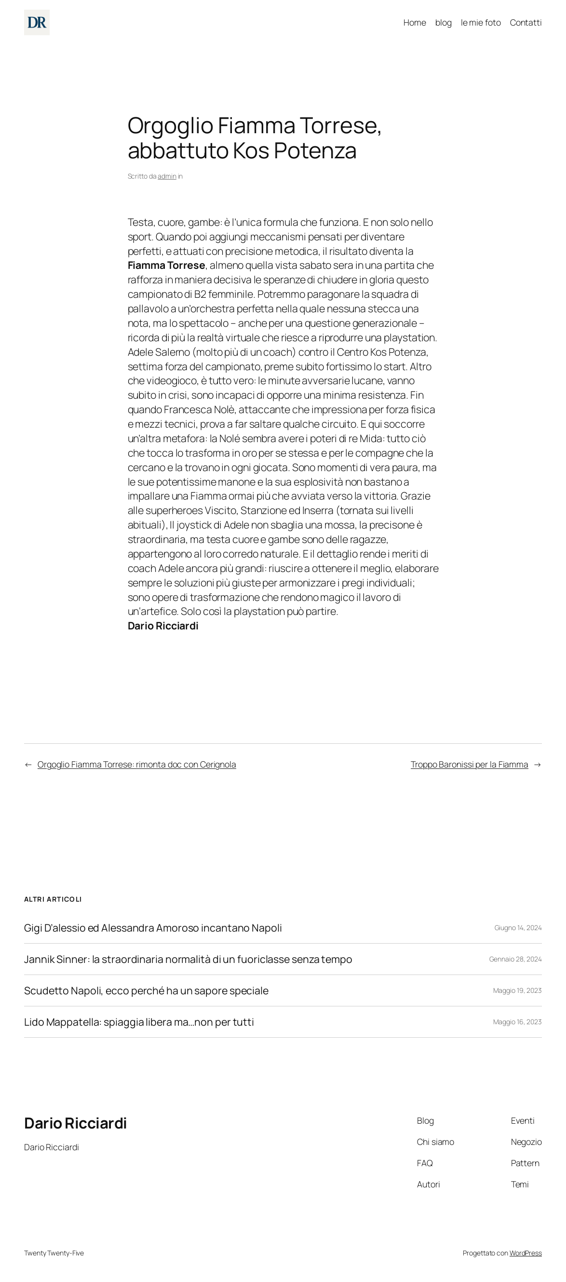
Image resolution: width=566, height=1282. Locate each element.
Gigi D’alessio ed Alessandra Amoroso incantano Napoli (153, 928)
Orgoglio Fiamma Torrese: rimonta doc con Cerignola (137, 764)
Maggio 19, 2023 (517, 990)
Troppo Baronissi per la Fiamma (469, 764)
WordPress (526, 1252)
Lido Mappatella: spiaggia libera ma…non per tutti (139, 1022)
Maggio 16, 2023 (517, 1021)
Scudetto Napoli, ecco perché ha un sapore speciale (146, 990)
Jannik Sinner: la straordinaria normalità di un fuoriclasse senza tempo (188, 959)
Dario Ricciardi (75, 1123)
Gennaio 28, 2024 (515, 958)
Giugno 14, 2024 (518, 927)
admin (167, 176)
